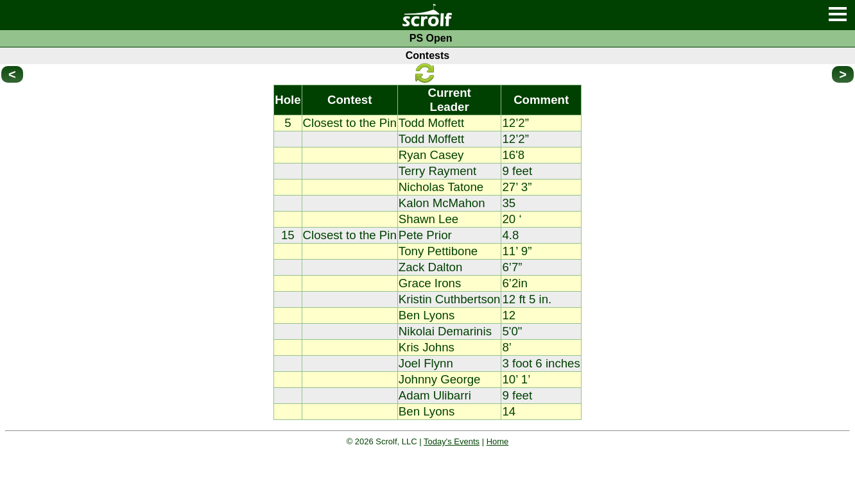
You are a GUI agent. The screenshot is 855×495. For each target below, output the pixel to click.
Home (498, 441)
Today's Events (451, 441)
